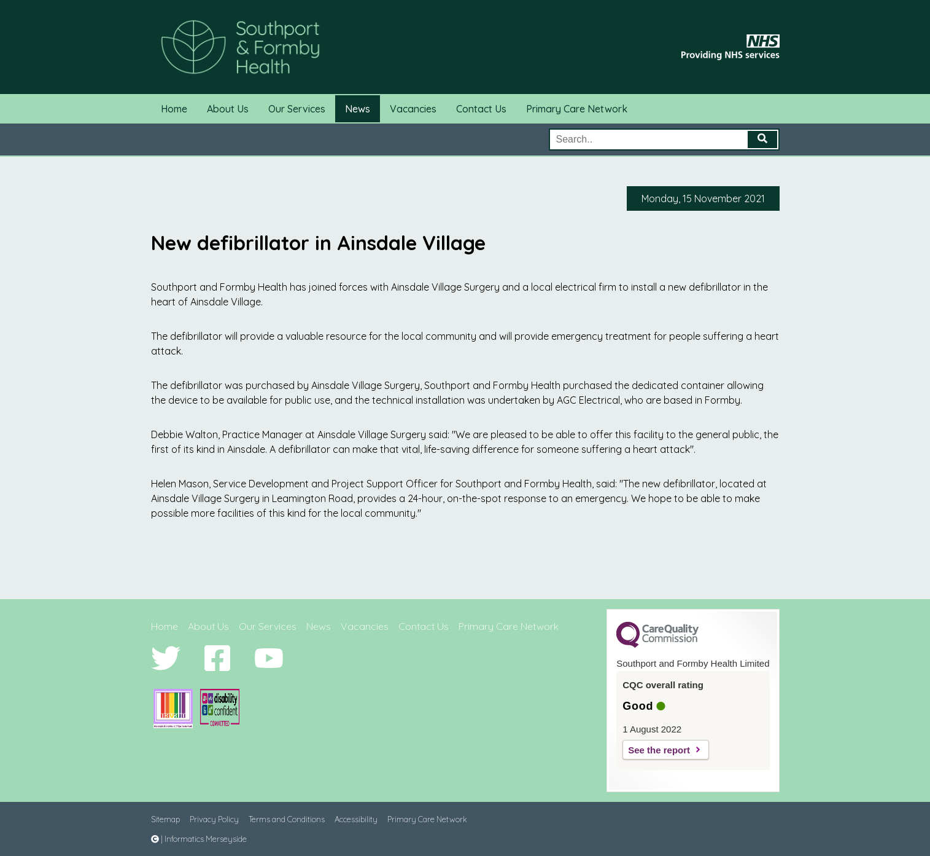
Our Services (296, 109)
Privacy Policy (214, 819)
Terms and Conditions (287, 819)
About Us (228, 109)
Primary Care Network (576, 109)
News (357, 109)
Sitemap (165, 819)
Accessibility (356, 819)
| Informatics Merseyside (199, 839)
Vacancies (413, 109)
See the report (659, 750)
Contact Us (481, 109)
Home (174, 109)
